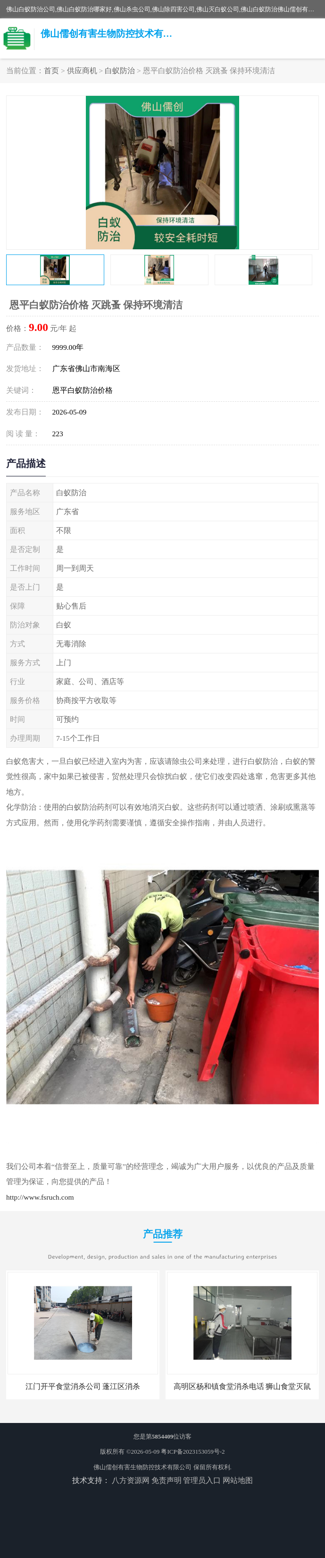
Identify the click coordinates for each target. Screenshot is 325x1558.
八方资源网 (131, 1480)
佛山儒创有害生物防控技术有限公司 (142, 1467)
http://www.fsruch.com (40, 1197)
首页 (51, 71)
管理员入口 (202, 1480)
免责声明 (166, 1480)
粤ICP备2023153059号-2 (193, 1451)
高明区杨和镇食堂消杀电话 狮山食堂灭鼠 (242, 1386)
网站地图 (238, 1480)
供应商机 (82, 71)
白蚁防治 (120, 71)
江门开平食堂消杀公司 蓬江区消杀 (83, 1386)
